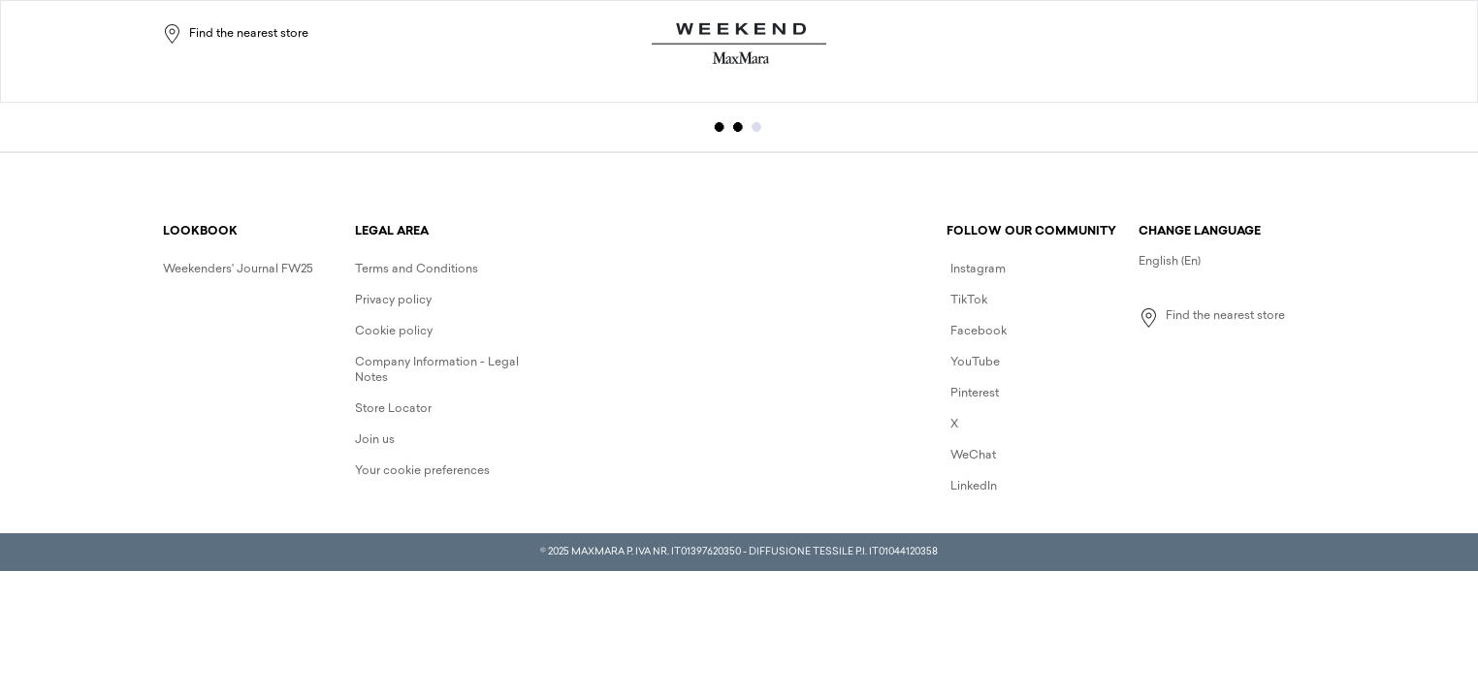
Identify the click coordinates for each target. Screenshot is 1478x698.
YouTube (975, 362)
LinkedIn (973, 486)
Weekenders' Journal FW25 (238, 269)
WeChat (973, 455)
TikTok (968, 300)
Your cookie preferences (422, 471)
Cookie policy (394, 331)
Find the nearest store (235, 34)
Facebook (978, 331)
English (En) (1170, 262)
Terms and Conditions (416, 269)
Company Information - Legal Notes (437, 370)
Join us (375, 440)
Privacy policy (393, 300)
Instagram (978, 269)
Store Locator (393, 409)
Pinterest (974, 393)
